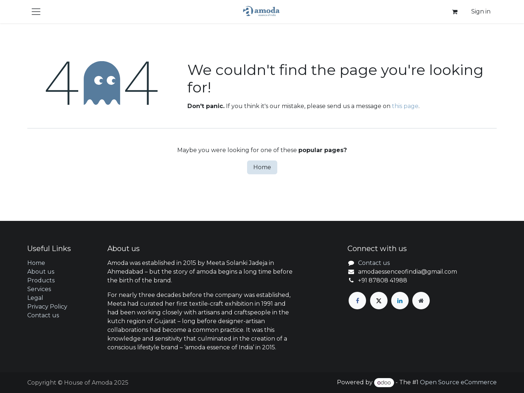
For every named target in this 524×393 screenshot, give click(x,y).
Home (262, 167)
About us (40, 271)
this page (405, 106)
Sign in (481, 11)
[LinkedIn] (400, 300)
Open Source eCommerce (458, 382)
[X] (379, 300)
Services (39, 289)
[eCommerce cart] (454, 11)
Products (41, 280)
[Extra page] (421, 300)
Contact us (43, 315)
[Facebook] (357, 300)
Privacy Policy (47, 306)
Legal (35, 297)
